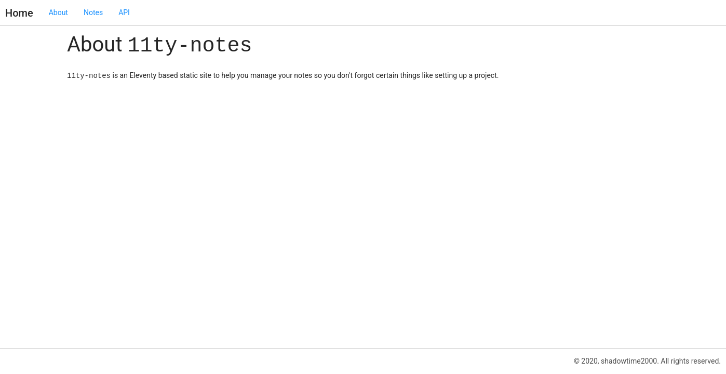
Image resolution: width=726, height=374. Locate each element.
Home (19, 13)
